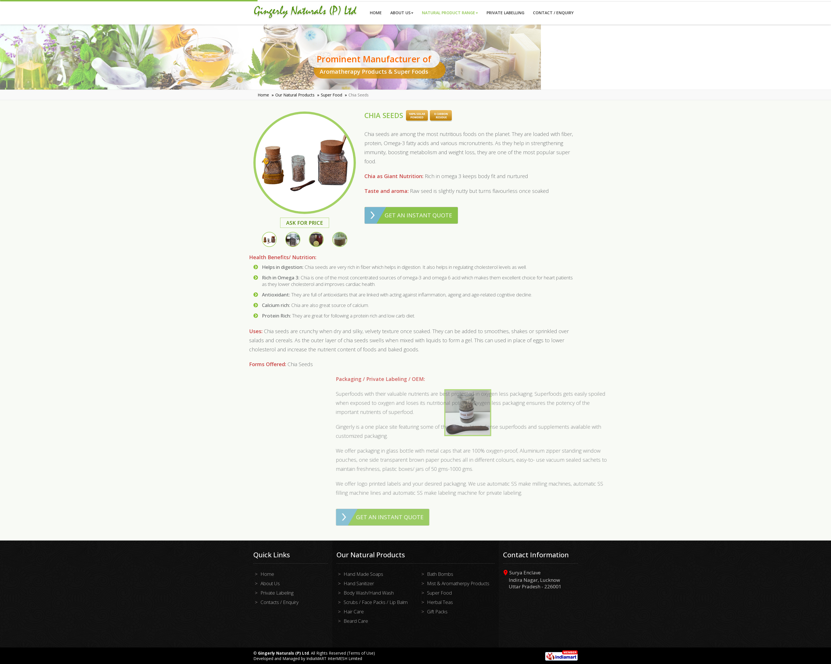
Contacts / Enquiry (279, 602)
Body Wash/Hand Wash (369, 592)
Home (376, 12)
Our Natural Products (295, 95)
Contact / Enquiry (553, 12)
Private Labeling (277, 592)
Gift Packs (437, 611)
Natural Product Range (450, 12)
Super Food (331, 95)
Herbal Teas (440, 602)
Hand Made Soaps (363, 574)
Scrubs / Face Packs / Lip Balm (376, 602)
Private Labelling (505, 12)
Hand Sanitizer (359, 583)
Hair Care (354, 611)
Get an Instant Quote (418, 215)
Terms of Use (361, 653)
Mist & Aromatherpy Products (458, 583)
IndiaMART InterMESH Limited (334, 658)
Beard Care (356, 621)
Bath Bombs (440, 574)
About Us (401, 12)
